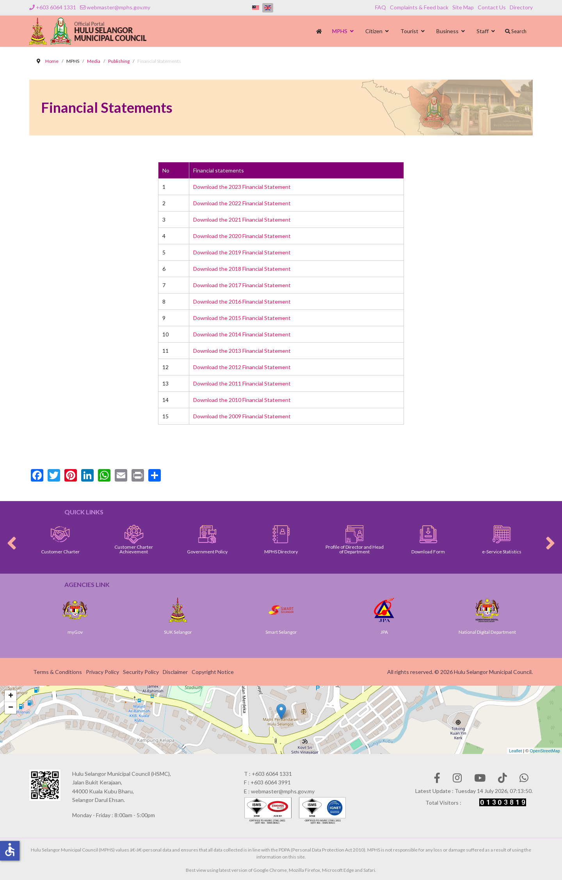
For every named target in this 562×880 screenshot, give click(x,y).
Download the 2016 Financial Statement (242, 301)
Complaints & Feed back (419, 7)
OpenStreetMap (545, 750)
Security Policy (141, 671)
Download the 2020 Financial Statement (242, 236)
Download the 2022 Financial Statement (242, 203)
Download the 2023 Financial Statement (242, 186)
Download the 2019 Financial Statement (242, 252)
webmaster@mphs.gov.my (118, 7)
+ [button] (10, 696)
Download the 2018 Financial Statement (242, 268)
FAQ (380, 7)
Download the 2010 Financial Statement (242, 399)
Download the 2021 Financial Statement (242, 219)
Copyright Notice (213, 671)
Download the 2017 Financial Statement (242, 285)
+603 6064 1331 (56, 7)
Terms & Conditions (57, 671)
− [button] (10, 708)
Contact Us (492, 7)
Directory (521, 7)
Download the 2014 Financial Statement (242, 334)
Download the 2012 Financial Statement (242, 367)
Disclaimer (175, 671)
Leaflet (515, 750)
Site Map (463, 7)
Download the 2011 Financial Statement (242, 383)
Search (515, 31)
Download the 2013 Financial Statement (242, 350)
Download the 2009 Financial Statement (242, 416)
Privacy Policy (102, 671)
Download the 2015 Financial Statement (242, 318)
